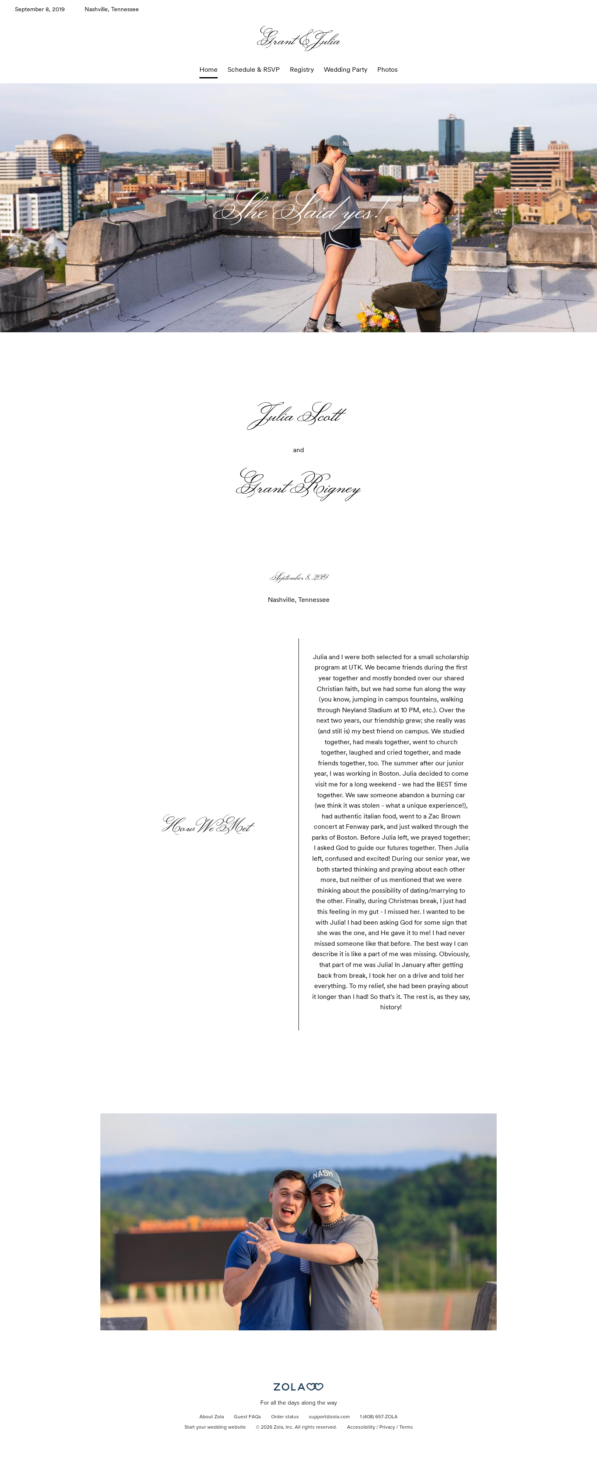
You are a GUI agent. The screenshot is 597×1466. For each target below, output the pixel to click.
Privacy (387, 1427)
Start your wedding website (215, 1427)
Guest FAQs (247, 1417)
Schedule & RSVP (254, 69)
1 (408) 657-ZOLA (379, 1417)
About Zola (211, 1417)
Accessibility (361, 1427)
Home (208, 69)
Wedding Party (345, 69)
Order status (285, 1417)
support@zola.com (329, 1417)
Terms (406, 1427)
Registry (302, 69)
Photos (387, 69)
